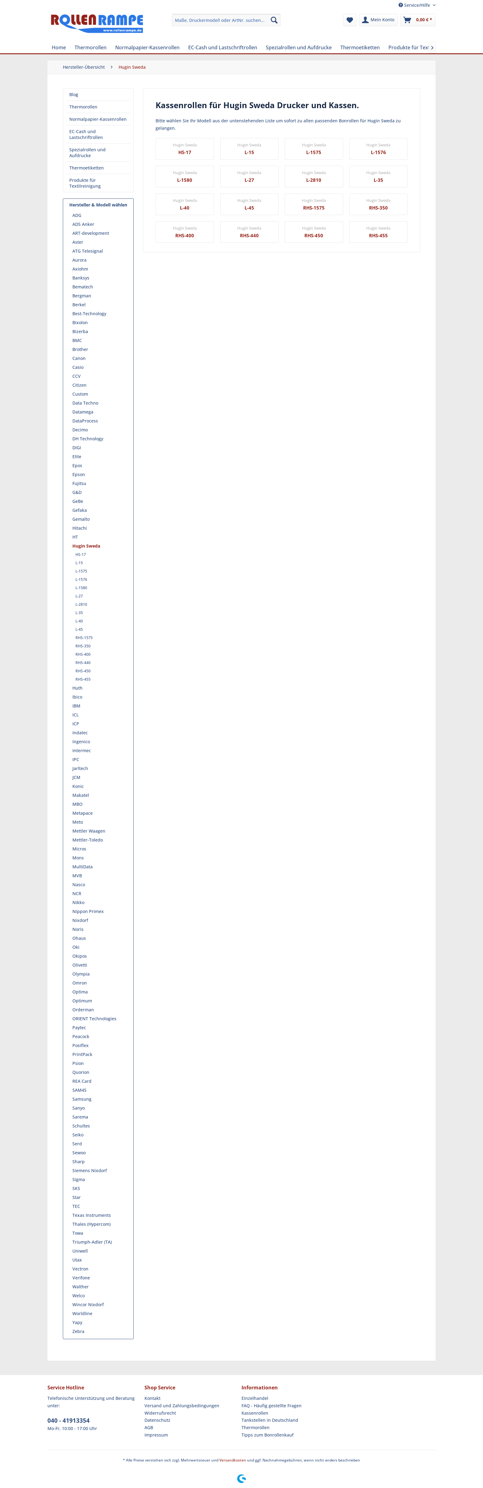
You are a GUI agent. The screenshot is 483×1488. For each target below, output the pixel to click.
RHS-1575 (84, 637)
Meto (77, 822)
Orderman (83, 1010)
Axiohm (80, 269)
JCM (76, 777)
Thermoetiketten (86, 168)
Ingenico (81, 741)
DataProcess (85, 421)
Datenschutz (157, 1420)
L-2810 (81, 604)
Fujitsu (79, 483)
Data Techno (85, 403)
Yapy (77, 1322)
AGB (148, 1427)
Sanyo (78, 1108)
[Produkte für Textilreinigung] (421, 47)
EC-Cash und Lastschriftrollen (86, 134)
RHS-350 (83, 646)
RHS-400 (83, 654)
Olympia (81, 974)
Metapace (82, 813)
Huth (77, 688)
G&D (77, 492)
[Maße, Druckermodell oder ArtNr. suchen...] (226, 20)
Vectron (80, 1269)
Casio (77, 367)
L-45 (79, 629)
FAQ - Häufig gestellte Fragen (272, 1406)
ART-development (90, 233)
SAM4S (79, 1090)
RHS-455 (83, 679)
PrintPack (82, 1054)
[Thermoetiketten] (360, 47)
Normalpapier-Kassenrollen (98, 119)
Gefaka (79, 510)
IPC (75, 759)
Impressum (156, 1435)
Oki (75, 947)
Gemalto (81, 519)
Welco (78, 1295)
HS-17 (80, 554)
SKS (76, 1188)
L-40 (79, 621)
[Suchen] (274, 20)
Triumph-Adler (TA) (92, 1242)
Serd (77, 1144)
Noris (77, 929)
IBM (76, 706)
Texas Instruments (91, 1215)
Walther (80, 1287)
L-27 (79, 596)
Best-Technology (89, 313)
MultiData (82, 867)
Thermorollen (83, 107)
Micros (79, 849)
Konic (78, 786)
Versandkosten (232, 1460)
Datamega (82, 412)
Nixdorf (80, 920)
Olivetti (79, 965)
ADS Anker (83, 224)
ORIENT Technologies (94, 1018)
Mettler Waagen (88, 831)
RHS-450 (83, 671)
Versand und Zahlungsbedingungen (181, 1406)
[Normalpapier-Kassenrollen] (147, 47)
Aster (77, 242)
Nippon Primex (88, 911)
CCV (76, 376)
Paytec (79, 1027)
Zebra (78, 1331)
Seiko (77, 1135)
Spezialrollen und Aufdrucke (87, 152)
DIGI (76, 447)
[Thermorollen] (90, 47)
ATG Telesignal (87, 251)
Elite (76, 456)
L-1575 (81, 571)
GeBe (77, 501)
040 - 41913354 (68, 1421)
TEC (76, 1206)
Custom (80, 394)
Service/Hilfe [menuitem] (415, 5)
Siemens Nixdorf (89, 1170)
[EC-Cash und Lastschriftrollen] (223, 47)
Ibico (77, 697)
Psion (78, 1063)
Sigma (78, 1179)
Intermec (81, 750)
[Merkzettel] (349, 20)
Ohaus (79, 938)
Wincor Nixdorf (88, 1304)
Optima (80, 992)
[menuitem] (226, 20)
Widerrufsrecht (160, 1413)
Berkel (79, 305)
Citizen (79, 385)
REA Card (81, 1081)
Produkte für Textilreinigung (85, 183)
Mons (78, 858)
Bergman (81, 296)
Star (76, 1197)
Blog (73, 94)
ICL (75, 715)
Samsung (81, 1099)
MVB (77, 876)
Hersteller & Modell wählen (98, 205)
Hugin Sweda (86, 546)
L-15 (79, 562)
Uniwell (80, 1251)
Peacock (80, 1036)
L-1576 (81, 579)
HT (75, 537)
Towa (77, 1233)
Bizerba (80, 331)
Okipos (79, 956)
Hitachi (79, 528)
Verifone (81, 1278)
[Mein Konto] (378, 20)
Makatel (80, 795)
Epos (77, 465)
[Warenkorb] (418, 20)
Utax (77, 1260)
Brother (80, 349)
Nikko (78, 902)
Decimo (80, 430)
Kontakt (152, 1398)
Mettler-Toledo (87, 840)
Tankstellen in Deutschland (270, 1420)
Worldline (82, 1313)
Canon (79, 358)
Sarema (80, 1117)
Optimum (82, 1001)
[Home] (58, 47)
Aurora (79, 260)
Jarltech (80, 768)
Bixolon (80, 322)
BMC (77, 340)
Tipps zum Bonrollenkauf (268, 1435)
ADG (76, 215)
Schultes (81, 1126)
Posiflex (80, 1045)
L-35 (79, 612)
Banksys (80, 278)
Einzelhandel (255, 1398)
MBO (77, 804)
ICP (75, 724)
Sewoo (79, 1153)
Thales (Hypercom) (91, 1224)
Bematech (82, 287)
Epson (78, 474)
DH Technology (87, 439)
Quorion (80, 1072)
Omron (79, 983)
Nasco (78, 884)
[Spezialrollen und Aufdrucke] (299, 47)
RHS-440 (83, 662)
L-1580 (81, 587)
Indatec (80, 733)
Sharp (78, 1161)
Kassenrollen (255, 1413)
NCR (76, 893)
